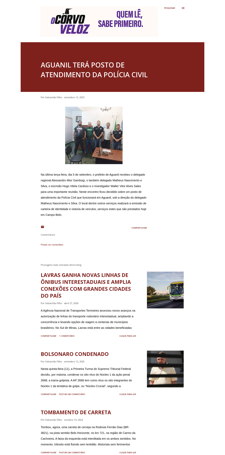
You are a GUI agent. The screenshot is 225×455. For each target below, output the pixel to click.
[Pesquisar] (169, 8)
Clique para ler (127, 336)
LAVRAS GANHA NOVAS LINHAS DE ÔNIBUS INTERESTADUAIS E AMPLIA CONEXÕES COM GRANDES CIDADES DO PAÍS (86, 285)
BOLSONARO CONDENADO (75, 354)
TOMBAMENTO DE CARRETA (76, 412)
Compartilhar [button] (139, 227)
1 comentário (66, 336)
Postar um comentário (52, 245)
